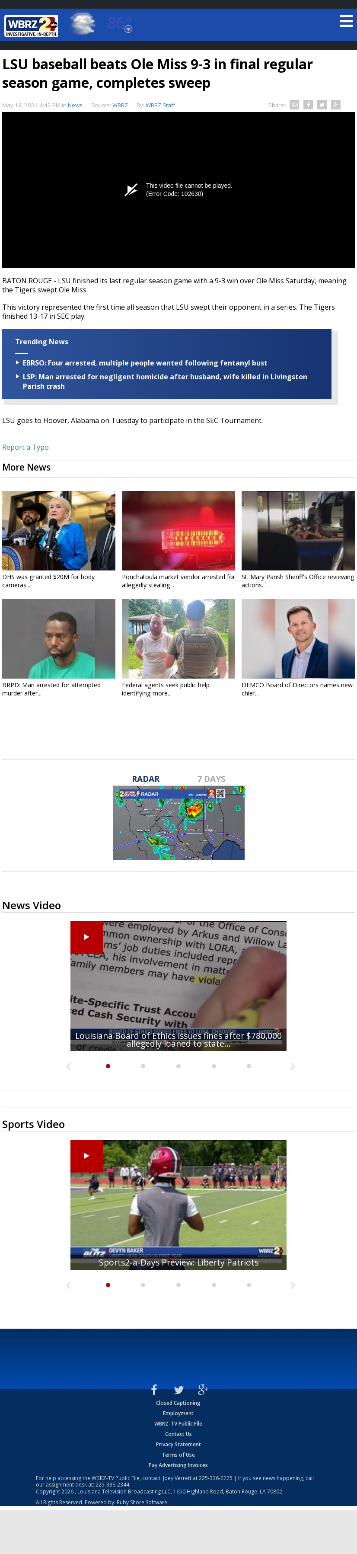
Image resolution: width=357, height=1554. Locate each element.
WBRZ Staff (160, 105)
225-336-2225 (216, 1478)
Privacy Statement (178, 1444)
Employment (178, 1413)
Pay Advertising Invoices (178, 1465)
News (75, 105)
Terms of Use (178, 1454)
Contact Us (178, 1434)
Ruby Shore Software (142, 1502)
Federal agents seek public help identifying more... (166, 689)
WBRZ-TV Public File (178, 1423)
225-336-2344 (112, 1484)
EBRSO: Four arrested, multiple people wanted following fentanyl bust (145, 363)
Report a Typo (25, 447)
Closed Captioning (178, 1403)
